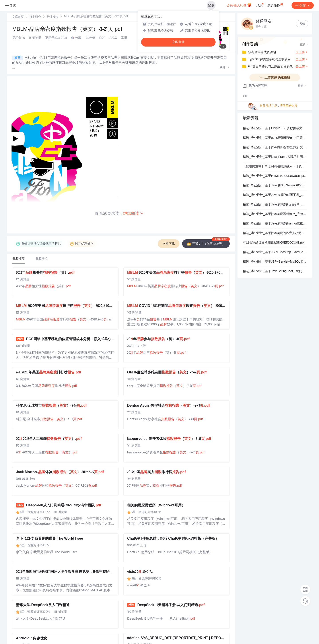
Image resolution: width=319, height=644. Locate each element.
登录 (211, 5)
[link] (18, 17)
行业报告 (52, 17)
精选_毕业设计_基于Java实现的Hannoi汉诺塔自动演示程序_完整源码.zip (275, 223)
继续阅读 (133, 213)
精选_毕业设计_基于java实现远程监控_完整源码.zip (275, 214)
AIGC (113, 38)
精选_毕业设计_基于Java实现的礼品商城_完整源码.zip (275, 204)
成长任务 (275, 4)
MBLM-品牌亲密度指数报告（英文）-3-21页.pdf (67, 29)
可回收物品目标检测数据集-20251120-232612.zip (273, 242)
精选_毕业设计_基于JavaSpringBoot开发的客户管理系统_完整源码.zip (275, 271)
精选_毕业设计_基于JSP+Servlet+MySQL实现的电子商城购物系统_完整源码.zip (275, 261)
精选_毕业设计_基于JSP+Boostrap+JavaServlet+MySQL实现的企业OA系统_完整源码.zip (275, 252)
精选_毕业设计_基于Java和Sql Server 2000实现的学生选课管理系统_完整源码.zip (275, 185)
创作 (303, 5)
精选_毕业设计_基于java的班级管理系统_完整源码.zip (275, 147)
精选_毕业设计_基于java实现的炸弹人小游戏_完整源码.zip (275, 233)
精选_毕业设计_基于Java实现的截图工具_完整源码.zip (275, 195)
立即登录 (178, 42)
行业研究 (35, 17)
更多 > (303, 44)
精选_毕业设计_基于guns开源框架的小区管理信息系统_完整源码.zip (275, 138)
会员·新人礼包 (239, 5)
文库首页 (18, 17)
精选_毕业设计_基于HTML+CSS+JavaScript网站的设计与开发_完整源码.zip (275, 176)
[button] (225, 67)
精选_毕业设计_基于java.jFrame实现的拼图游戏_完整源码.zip (275, 157)
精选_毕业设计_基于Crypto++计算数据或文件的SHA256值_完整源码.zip (275, 128)
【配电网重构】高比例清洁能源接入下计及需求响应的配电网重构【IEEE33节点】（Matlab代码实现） (275, 166)
